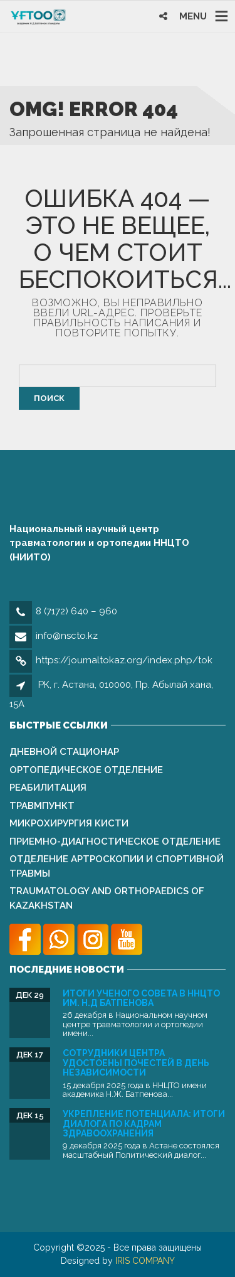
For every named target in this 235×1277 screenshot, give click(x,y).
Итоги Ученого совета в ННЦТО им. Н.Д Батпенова (141, 998)
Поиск (49, 398)
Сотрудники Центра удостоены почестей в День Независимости (136, 1062)
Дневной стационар (64, 751)
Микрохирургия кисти (68, 823)
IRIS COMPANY (145, 1261)
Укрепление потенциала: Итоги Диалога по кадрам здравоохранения (144, 1123)
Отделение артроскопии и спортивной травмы (116, 866)
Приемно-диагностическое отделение (115, 841)
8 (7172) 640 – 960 (76, 611)
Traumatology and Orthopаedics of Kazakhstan (106, 898)
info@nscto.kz (67, 635)
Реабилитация (47, 787)
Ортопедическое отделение (86, 770)
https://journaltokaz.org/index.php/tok (124, 660)
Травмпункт (42, 805)
